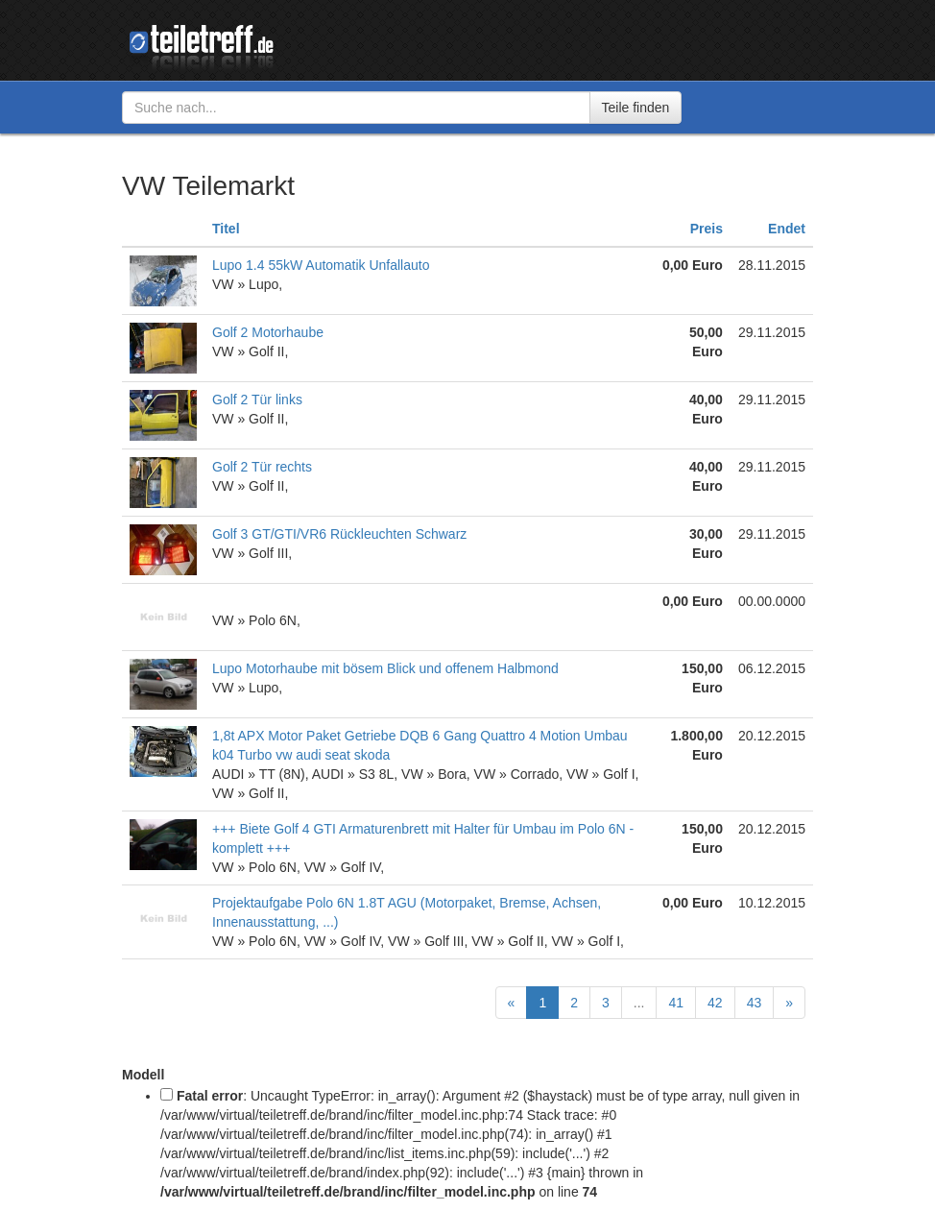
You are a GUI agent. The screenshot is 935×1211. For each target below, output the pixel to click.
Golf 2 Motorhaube (268, 332)
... (639, 1002)
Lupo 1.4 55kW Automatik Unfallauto (320, 265)
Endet (786, 228)
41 (675, 1002)
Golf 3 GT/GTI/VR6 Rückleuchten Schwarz (339, 534)
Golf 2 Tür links (257, 399)
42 (715, 1002)
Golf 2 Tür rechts (262, 466)
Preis (706, 228)
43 (754, 1002)
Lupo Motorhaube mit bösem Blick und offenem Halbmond (385, 668)
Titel (226, 228)
